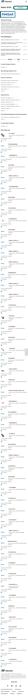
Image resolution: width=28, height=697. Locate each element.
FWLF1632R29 (11, 229)
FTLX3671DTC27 (12, 498)
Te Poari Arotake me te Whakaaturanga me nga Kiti (11, 117)
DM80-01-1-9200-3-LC (14, 283)
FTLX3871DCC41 (12, 305)
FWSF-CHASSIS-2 (13, 369)
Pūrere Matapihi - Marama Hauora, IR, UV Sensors (11, 86)
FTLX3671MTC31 (12, 208)
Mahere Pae (19, 693)
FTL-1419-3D (12, 133)
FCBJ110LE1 (12, 315)
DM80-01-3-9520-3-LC (14, 262)
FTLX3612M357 (11, 326)
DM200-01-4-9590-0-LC (14, 455)
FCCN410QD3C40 (13, 218)
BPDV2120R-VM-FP (12, 541)
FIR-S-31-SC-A (12, 509)
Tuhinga (3, 91)
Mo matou (14, 691)
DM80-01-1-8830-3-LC (14, 294)
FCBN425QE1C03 (13, 155)
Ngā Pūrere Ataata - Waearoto (7, 84)
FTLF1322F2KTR (12, 519)
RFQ (1, 141)
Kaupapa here (18, 689)
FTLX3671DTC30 (12, 552)
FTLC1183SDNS (12, 648)
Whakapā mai (21, 691)
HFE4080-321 (11, 606)
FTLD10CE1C (12, 348)
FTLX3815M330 (12, 595)
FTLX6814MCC (11, 358)
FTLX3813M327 (11, 562)
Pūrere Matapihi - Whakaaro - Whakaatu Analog (10, 80)
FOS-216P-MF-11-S (13, 584)
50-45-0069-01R (11, 466)
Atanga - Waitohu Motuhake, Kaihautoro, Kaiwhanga (11, 73)
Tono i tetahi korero (5, 691)
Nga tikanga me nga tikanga (6, 689)
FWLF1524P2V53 (12, 444)
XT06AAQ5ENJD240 (13, 186)
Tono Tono (20, 7)
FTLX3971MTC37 (13, 659)
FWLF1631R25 (11, 476)
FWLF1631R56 (11, 197)
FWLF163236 (11, 165)
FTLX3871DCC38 (12, 573)
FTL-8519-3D (12, 433)
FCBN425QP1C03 (12, 272)
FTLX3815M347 (12, 487)
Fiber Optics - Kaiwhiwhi (6, 108)
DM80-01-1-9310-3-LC (14, 240)
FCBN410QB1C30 (13, 401)
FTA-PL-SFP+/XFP (12, 626)
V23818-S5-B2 (11, 379)
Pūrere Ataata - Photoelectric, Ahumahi (8, 82)
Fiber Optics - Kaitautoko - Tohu (7, 102)
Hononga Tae (4, 67)
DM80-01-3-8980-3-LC (14, 251)
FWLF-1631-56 (12, 617)
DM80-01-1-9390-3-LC (14, 175)
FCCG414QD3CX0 (12, 412)
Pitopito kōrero (4, 693)
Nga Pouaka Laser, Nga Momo (7, 97)
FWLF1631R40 (11, 337)
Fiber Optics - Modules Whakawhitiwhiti (9, 104)
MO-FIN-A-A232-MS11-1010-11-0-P (16, 390)
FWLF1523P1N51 (12, 637)
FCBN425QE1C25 (13, 422)
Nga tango (12, 693)
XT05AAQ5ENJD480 (12, 144)
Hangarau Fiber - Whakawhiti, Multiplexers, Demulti (11, 106)
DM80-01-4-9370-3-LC (14, 530)
